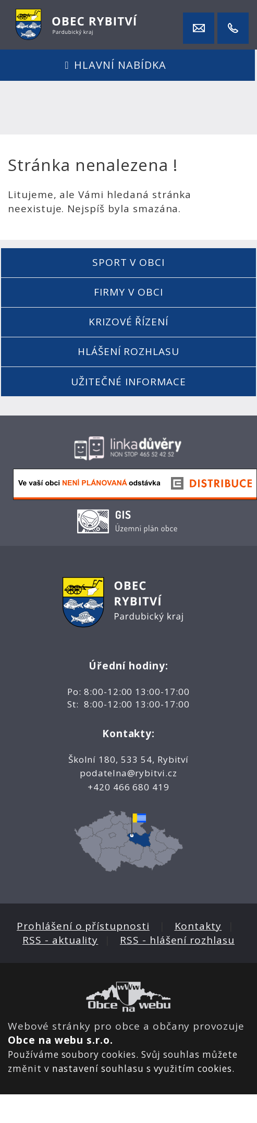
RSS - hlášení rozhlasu (177, 940)
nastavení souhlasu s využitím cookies (142, 1069)
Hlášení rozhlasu (128, 351)
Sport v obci (128, 262)
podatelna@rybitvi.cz (128, 773)
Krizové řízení (128, 321)
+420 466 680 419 (128, 787)
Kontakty (198, 926)
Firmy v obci (128, 292)
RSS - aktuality (60, 940)
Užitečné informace (128, 381)
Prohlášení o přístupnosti (83, 926)
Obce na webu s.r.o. (60, 1040)
